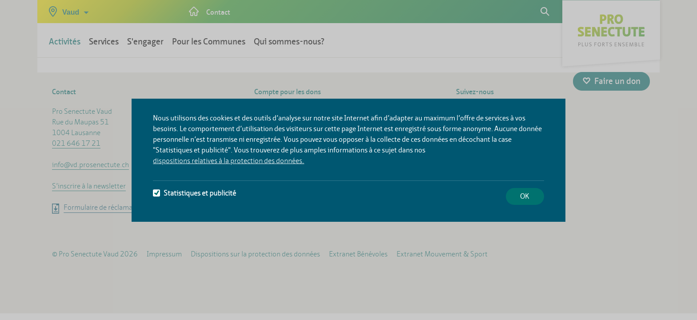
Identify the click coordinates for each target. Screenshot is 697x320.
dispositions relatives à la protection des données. (228, 160)
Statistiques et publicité (194, 193)
